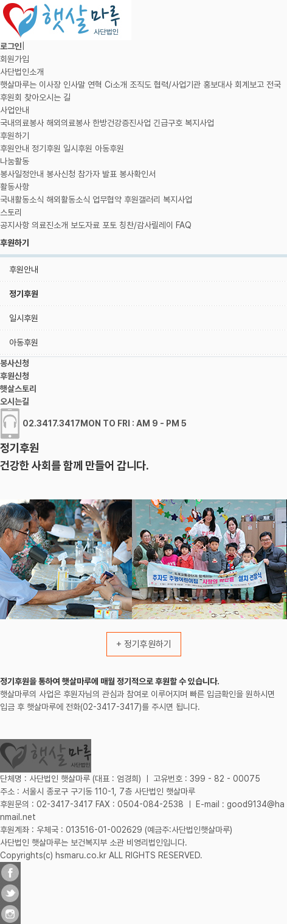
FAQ (184, 225)
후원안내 (14, 148)
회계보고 (249, 84)
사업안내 (14, 110)
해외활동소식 (68, 199)
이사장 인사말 (62, 84)
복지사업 (199, 123)
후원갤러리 (142, 199)
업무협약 (107, 199)
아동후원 (109, 148)
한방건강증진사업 (121, 123)
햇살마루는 (18, 84)
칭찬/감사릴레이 (146, 225)
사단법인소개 (22, 72)
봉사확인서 (137, 174)
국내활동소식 (22, 199)
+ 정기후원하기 (143, 644)
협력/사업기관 (177, 84)
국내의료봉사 (22, 123)
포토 (109, 225)
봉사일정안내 (22, 174)
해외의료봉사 (68, 123)
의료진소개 (50, 225)
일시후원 (77, 148)
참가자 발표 (97, 174)
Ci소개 (116, 84)
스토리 (11, 212)
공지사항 (14, 225)
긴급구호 (167, 123)
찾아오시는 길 (47, 97)
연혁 (95, 84)
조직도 (140, 84)
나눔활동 (14, 161)
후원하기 (14, 136)
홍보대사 (217, 84)
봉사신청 (60, 174)
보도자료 (85, 225)
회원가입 (14, 59)
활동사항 (14, 187)
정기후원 (46, 148)
